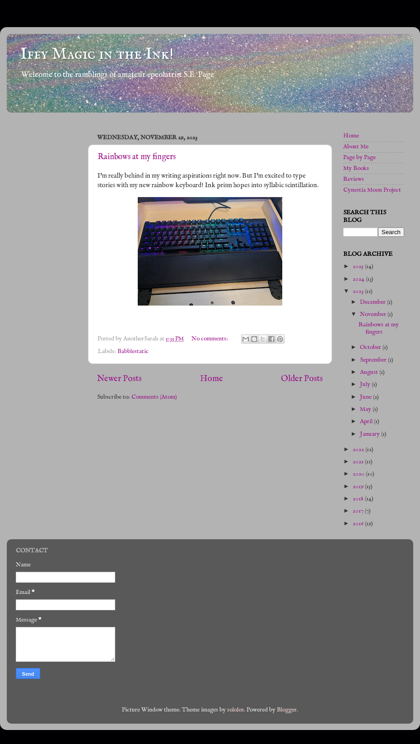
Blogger (287, 710)
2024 (359, 279)
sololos (235, 710)
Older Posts (302, 378)
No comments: (210, 339)
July (366, 384)
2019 (359, 486)
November (373, 314)
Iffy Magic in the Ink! (96, 54)
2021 (359, 462)
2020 (359, 474)
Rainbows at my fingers (137, 157)
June (366, 397)
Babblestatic (133, 351)
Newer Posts (119, 378)
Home (211, 378)
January (370, 434)
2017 (359, 511)
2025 (359, 266)
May (366, 409)
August (369, 372)
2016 (359, 523)
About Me (356, 147)
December (373, 302)
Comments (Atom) (154, 397)
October (371, 347)
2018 (359, 499)
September (374, 360)
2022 (359, 449)
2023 (359, 291)
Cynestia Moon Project (372, 190)
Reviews (353, 179)
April (367, 421)
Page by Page (359, 157)
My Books (356, 168)
